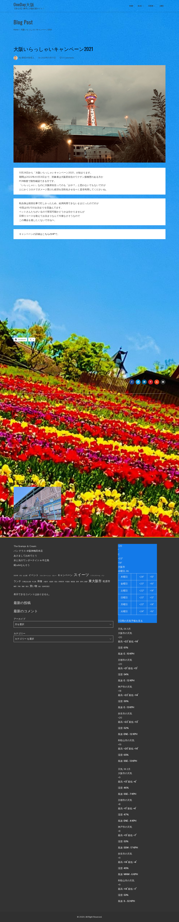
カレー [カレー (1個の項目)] (54, 575)
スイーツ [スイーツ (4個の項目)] (81, 574)
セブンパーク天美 (24, 523)
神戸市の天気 (125, 686)
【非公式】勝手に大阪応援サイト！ (29, 8)
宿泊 (49, 373)
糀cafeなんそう (22, 565)
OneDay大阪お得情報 (40, 364)
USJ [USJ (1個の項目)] (20, 575)
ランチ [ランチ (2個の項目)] (17, 581)
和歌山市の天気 (126, 740)
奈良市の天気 (125, 713)
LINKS (162, 5)
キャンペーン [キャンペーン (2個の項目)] (65, 575)
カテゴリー (19, 633)
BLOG (141, 6)
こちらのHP (48, 234)
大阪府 (40, 373)
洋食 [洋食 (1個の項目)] (19, 586)
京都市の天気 (125, 659)
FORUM (151, 6)
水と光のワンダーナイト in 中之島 (31, 560)
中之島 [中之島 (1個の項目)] (34, 581)
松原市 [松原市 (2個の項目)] (106, 581)
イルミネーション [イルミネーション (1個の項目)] (45, 575)
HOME (131, 5)
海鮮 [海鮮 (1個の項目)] (23, 586)
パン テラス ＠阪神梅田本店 (28, 550)
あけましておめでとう (25, 555)
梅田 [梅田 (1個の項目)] (15, 586)
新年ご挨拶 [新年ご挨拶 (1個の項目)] (83, 581)
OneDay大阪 (24, 4)
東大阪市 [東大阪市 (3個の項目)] (95, 581)
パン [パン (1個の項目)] (102, 575)
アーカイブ (19, 618)
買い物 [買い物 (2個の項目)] (33, 586)
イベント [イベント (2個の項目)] (33, 575)
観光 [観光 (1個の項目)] (27, 586)
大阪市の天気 (125, 633)
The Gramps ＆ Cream (25, 546)
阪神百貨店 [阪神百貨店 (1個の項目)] (45, 586)
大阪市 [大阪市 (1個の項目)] (46, 581)
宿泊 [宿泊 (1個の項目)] (55, 581)
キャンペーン (29, 373)
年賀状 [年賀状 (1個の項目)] (67, 581)
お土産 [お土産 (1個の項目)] (25, 575)
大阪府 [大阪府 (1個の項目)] (51, 581)
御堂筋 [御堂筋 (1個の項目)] (73, 581)
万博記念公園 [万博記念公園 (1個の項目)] (26, 581)
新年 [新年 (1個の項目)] (77, 581)
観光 (56, 373)
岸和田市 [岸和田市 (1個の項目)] (61, 581)
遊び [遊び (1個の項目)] (39, 586)
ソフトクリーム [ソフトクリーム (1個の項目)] (95, 575)
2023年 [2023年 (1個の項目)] (16, 575)
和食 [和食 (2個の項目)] (39, 581)
